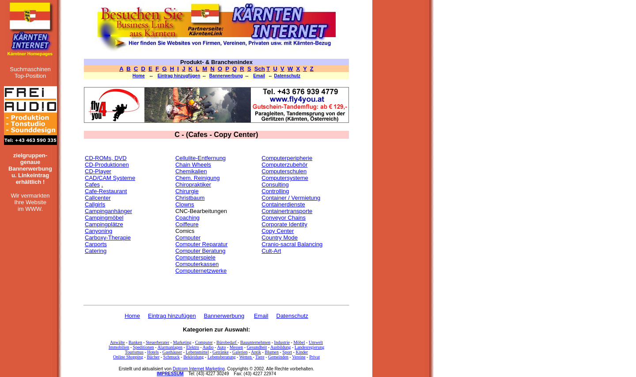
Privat (314, 356)
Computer (188, 237)
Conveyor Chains (283, 217)
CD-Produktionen (107, 164)
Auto (221, 347)
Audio (208, 347)
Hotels (153, 352)
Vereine (299, 356)
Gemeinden (278, 356)
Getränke (220, 352)
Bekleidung (193, 356)
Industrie (282, 342)
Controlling (275, 191)
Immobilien (119, 347)
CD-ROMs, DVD (106, 158)
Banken (135, 342)
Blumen (272, 352)
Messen (236, 347)
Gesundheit (257, 347)
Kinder (301, 352)
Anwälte (117, 342)
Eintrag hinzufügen (172, 315)
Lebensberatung (222, 356)
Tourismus (134, 352)
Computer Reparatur (201, 244)
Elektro (192, 347)
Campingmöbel (104, 217)
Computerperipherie (286, 158)
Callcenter (98, 197)
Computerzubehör (284, 164)
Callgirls (95, 204)
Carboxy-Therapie (108, 237)
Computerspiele (195, 257)
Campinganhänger (108, 211)
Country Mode (279, 237)
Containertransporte (286, 211)
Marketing (182, 342)
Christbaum (189, 197)
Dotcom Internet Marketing (199, 368)
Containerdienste (283, 204)
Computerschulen (284, 171)
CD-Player (98, 171)
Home (138, 75)
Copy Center (277, 231)
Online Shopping (128, 356)
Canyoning (98, 231)
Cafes (92, 184)
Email (259, 75)
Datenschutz (287, 75)
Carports (96, 244)
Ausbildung (280, 347)
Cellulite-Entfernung (200, 158)
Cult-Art (271, 251)
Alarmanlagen (169, 347)
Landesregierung (309, 347)
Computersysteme (284, 178)
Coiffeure (187, 224)
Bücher (153, 356)
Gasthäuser (172, 352)
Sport (287, 352)
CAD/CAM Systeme (110, 178)
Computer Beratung (200, 251)
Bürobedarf (227, 342)
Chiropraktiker (193, 184)
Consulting (274, 184)
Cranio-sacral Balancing (291, 244)
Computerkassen (197, 264)
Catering (95, 251)
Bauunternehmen (255, 342)
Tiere (260, 356)
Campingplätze (104, 224)
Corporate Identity (284, 224)
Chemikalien (191, 171)
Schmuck (171, 356)
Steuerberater (157, 342)
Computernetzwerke (201, 270)
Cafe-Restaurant (106, 191)
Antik (256, 352)
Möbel (299, 342)
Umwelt (316, 342)
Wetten (246, 356)
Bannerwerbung (226, 75)
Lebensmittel (197, 352)
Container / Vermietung (290, 197)
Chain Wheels (193, 164)
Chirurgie (187, 191)
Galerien (239, 352)
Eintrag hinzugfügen (179, 75)
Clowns (184, 204)
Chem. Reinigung (197, 178)
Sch (259, 68)
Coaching (187, 217)
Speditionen (143, 347)
